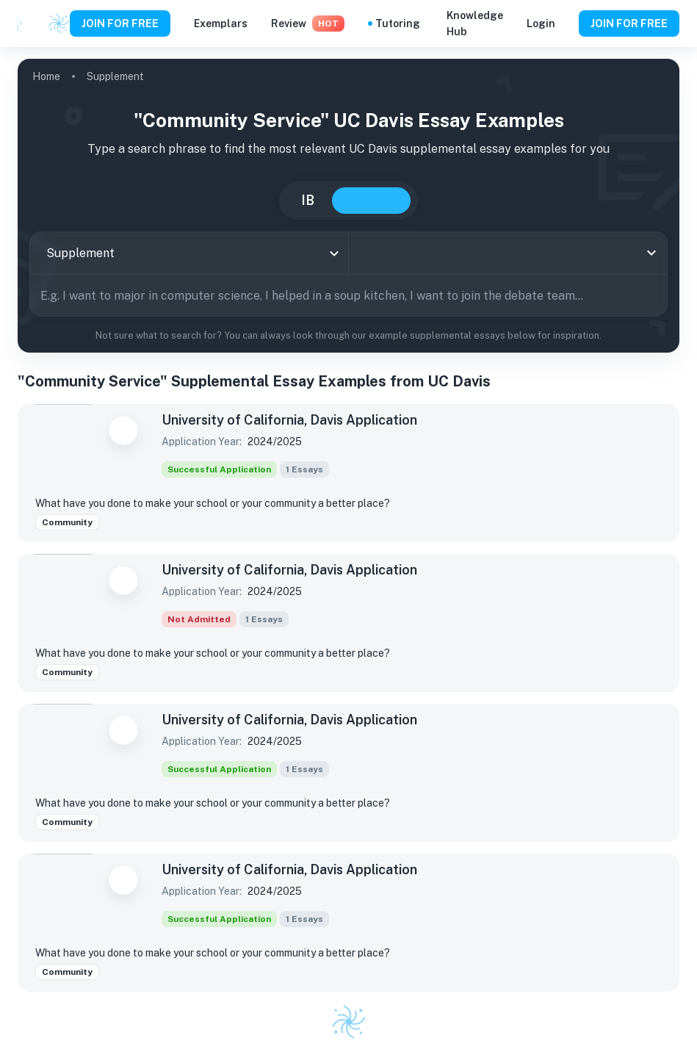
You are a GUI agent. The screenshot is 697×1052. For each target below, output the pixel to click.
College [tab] (371, 200)
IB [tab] (307, 200)
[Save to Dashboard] (123, 430)
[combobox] (189, 253)
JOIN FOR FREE (120, 23)
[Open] (651, 252)
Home (46, 76)
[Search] (651, 295)
